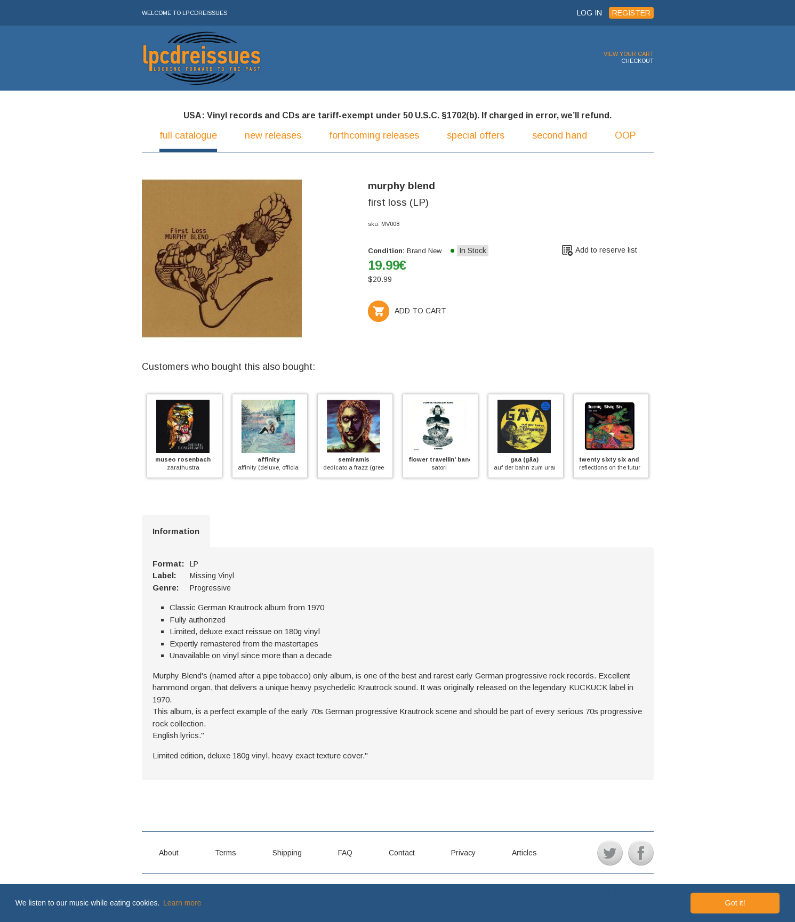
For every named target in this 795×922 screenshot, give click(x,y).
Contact (402, 852)
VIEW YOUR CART (629, 54)
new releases (273, 135)
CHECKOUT (637, 61)
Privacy (463, 852)
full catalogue (188, 135)
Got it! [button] (735, 903)
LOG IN (589, 13)
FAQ (345, 852)
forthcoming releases (374, 135)
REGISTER (631, 13)
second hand (559, 135)
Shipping (287, 852)
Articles (524, 852)
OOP (625, 135)
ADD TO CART (407, 310)
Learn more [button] (182, 903)
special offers (475, 135)
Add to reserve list (606, 250)
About (169, 852)
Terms (225, 852)
